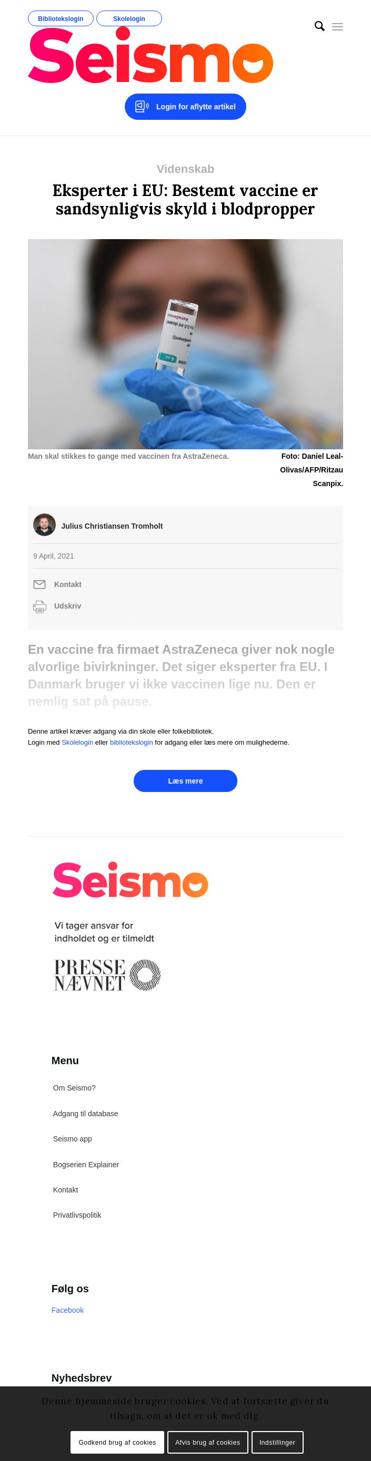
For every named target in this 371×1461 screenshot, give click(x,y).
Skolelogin (129, 19)
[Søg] (314, 26)
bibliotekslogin (131, 742)
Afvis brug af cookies (207, 1442)
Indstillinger (277, 1442)
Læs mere (185, 781)
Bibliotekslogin (60, 19)
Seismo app (72, 1139)
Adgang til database (85, 1113)
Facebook (68, 1310)
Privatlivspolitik (77, 1215)
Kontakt (68, 584)
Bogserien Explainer (86, 1164)
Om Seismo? (74, 1088)
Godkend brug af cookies (117, 1442)
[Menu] (337, 26)
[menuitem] (314, 26)
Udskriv (67, 606)
